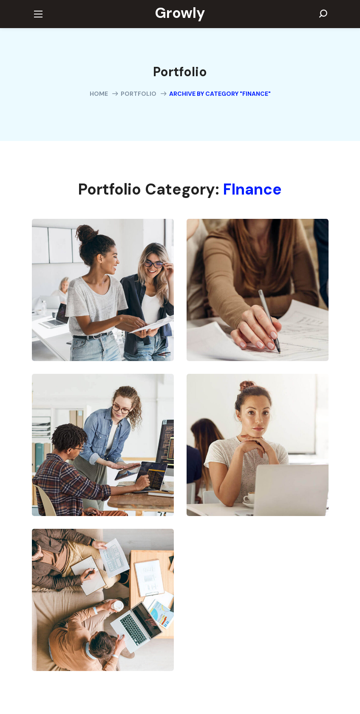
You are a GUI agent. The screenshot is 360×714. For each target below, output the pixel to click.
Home (99, 93)
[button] (323, 14)
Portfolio (138, 93)
